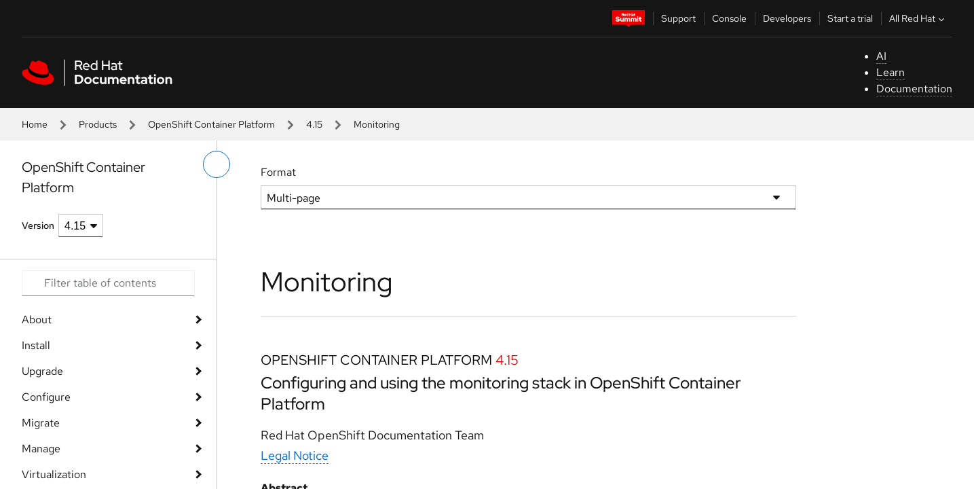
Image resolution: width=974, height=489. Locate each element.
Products (98, 124)
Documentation (914, 89)
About (37, 319)
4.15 (314, 124)
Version (38, 225)
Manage (41, 448)
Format (278, 172)
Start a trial (850, 18)
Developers (787, 18)
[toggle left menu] (216, 164)
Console (729, 18)
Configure (46, 397)
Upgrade (42, 371)
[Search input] (108, 283)
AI (881, 56)
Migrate (41, 423)
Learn (890, 72)
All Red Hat (918, 18)
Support (678, 18)
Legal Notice (295, 455)
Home (35, 124)
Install (36, 345)
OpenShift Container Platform (211, 124)
